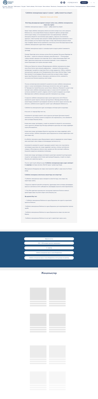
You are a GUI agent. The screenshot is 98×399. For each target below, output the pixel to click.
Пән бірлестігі (53, 388)
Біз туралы (5, 6)
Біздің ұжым (10, 6)
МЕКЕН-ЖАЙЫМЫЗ (73, 384)
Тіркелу (70, 374)
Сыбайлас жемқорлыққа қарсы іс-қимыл (86, 7)
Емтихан (71, 376)
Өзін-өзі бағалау (71, 6)
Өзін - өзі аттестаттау (7, 7)
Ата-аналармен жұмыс (54, 376)
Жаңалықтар (54, 6)
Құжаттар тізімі (72, 378)
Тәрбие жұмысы (17, 6)
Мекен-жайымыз (46, 6)
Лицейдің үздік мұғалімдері (36, 376)
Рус (94, 2)
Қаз (91, 2)
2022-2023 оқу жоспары (55, 390)
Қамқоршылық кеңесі (62, 6)
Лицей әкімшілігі (34, 374)
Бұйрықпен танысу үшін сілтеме (49, 17)
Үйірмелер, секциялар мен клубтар (57, 374)
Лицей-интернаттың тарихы (17, 376)
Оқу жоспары (53, 386)
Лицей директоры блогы (80, 6)
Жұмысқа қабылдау (91, 6)
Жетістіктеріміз (38, 6)
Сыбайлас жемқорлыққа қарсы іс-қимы (58, 380)
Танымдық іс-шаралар (54, 378)
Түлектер (14, 382)
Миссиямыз (14, 374)
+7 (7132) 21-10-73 (72, 2)
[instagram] (61, 2)
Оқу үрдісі (23, 6)
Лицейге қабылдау (31, 6)
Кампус (13, 378)
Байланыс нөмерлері (73, 380)
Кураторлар (33, 378)
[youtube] (64, 2)
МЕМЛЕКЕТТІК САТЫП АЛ (74, 382)
